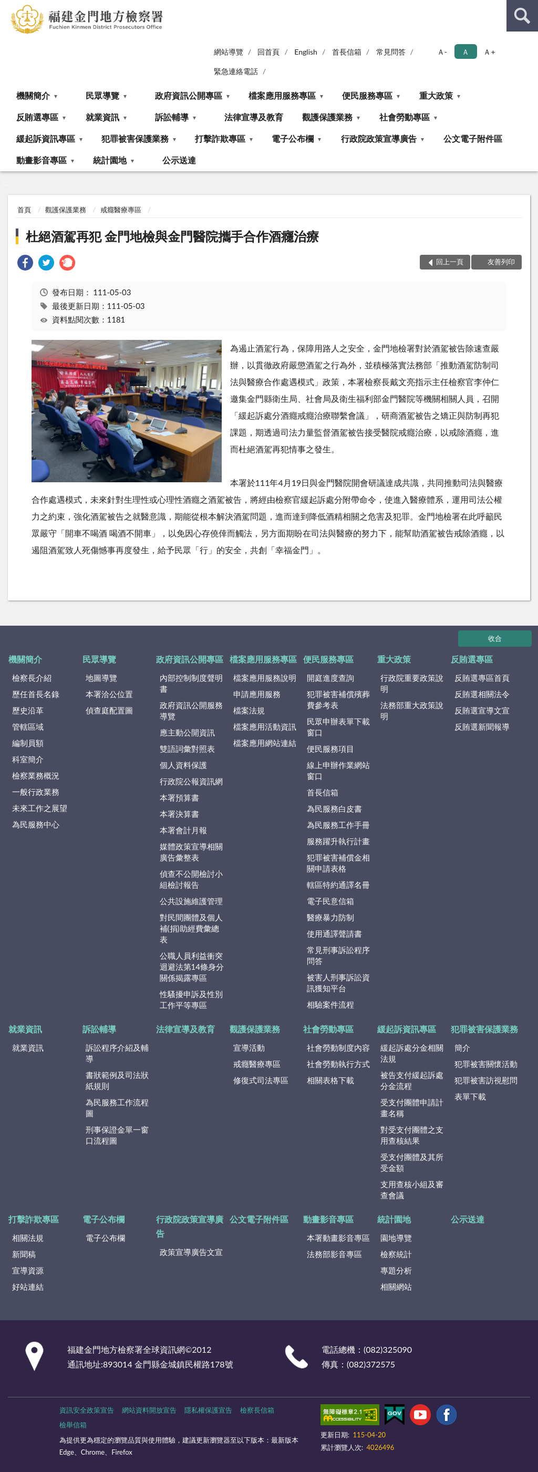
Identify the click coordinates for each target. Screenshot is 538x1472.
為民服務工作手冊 (338, 825)
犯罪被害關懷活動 (486, 1064)
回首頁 (268, 51)
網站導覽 (228, 51)
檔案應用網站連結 (264, 743)
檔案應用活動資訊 (264, 726)
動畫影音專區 (41, 160)
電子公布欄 (293, 138)
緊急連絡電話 (236, 71)
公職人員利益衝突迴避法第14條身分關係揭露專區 (192, 966)
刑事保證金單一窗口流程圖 (117, 1135)
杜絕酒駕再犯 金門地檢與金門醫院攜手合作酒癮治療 (172, 236)
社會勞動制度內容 (338, 1047)
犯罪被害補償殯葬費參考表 (338, 699)
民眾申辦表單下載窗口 (338, 727)
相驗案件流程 (330, 1004)
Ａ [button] (465, 51)
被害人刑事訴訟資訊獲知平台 (338, 982)
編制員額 (28, 743)
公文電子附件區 (472, 138)
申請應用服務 (257, 694)
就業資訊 (102, 117)
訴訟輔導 (172, 117)
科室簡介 (28, 759)
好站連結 (28, 1286)
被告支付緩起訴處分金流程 (411, 1080)
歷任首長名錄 (35, 694)
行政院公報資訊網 (191, 781)
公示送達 (179, 160)
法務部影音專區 (334, 1254)
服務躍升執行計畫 (338, 841)
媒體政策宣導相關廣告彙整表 (191, 852)
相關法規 (28, 1237)
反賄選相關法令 (482, 694)
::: (8, 8)
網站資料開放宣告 (149, 1410)
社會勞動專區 (404, 117)
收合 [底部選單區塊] (495, 638)
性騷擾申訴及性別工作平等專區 (191, 999)
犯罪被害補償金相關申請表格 (338, 863)
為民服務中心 (35, 824)
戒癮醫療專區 (120, 209)
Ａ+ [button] (489, 51)
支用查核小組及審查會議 (411, 1189)
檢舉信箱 (73, 1425)
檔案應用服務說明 (264, 677)
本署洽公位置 (109, 694)
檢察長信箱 (257, 1410)
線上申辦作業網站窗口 (338, 770)
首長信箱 (346, 51)
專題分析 (396, 1270)
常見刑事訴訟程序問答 (338, 955)
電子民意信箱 (330, 901)
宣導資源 (28, 1270)
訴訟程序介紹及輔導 (117, 1053)
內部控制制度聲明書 (191, 683)
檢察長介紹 (31, 677)
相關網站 (396, 1286)
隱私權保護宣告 (208, 1410)
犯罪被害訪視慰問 (486, 1080)
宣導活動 (249, 1047)
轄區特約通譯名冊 (338, 884)
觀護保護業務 (327, 117)
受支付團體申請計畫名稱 (411, 1107)
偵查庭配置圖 (109, 710)
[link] (25, 264)
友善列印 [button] (501, 261)
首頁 (24, 209)
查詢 (522, 16)
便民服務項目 (330, 748)
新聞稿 (24, 1254)
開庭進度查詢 (330, 677)
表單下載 (470, 1096)
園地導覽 (396, 1237)
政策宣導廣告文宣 (191, 1252)
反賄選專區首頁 (482, 677)
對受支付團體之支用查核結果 (411, 1135)
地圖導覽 (101, 677)
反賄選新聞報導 (482, 726)
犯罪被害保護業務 (135, 138)
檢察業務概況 (35, 775)
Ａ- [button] (442, 51)
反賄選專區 (37, 117)
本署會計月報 (183, 830)
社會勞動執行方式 (338, 1064)
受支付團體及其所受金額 (411, 1162)
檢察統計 (396, 1254)
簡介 (462, 1047)
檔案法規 (249, 710)
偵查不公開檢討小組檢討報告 (191, 879)
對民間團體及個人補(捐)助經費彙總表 (191, 928)
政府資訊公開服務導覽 (191, 710)
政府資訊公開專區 (188, 95)
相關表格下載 (330, 1080)
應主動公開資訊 (187, 732)
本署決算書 (179, 813)
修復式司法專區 (260, 1080)
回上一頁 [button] (449, 261)
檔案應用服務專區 (282, 95)
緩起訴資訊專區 (45, 138)
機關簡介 (33, 95)
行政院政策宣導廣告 (379, 138)
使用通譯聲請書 (334, 933)
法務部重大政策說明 (411, 710)
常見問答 (391, 51)
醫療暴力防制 (330, 917)
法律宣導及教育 (253, 117)
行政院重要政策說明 (411, 683)
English (305, 51)
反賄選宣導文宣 (482, 710)
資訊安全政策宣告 (86, 1410)
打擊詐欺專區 (220, 138)
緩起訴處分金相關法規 (411, 1053)
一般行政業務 (35, 791)
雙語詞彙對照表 (187, 748)
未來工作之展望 (39, 808)
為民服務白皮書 (334, 808)
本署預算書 (179, 797)
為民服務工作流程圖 (117, 1107)
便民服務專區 (367, 95)
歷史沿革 (28, 710)
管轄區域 (28, 726)
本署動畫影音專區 (338, 1237)
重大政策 (436, 95)
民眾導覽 (102, 95)
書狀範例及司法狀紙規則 (117, 1080)
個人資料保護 (183, 765)
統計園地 (110, 160)
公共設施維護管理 (191, 901)
